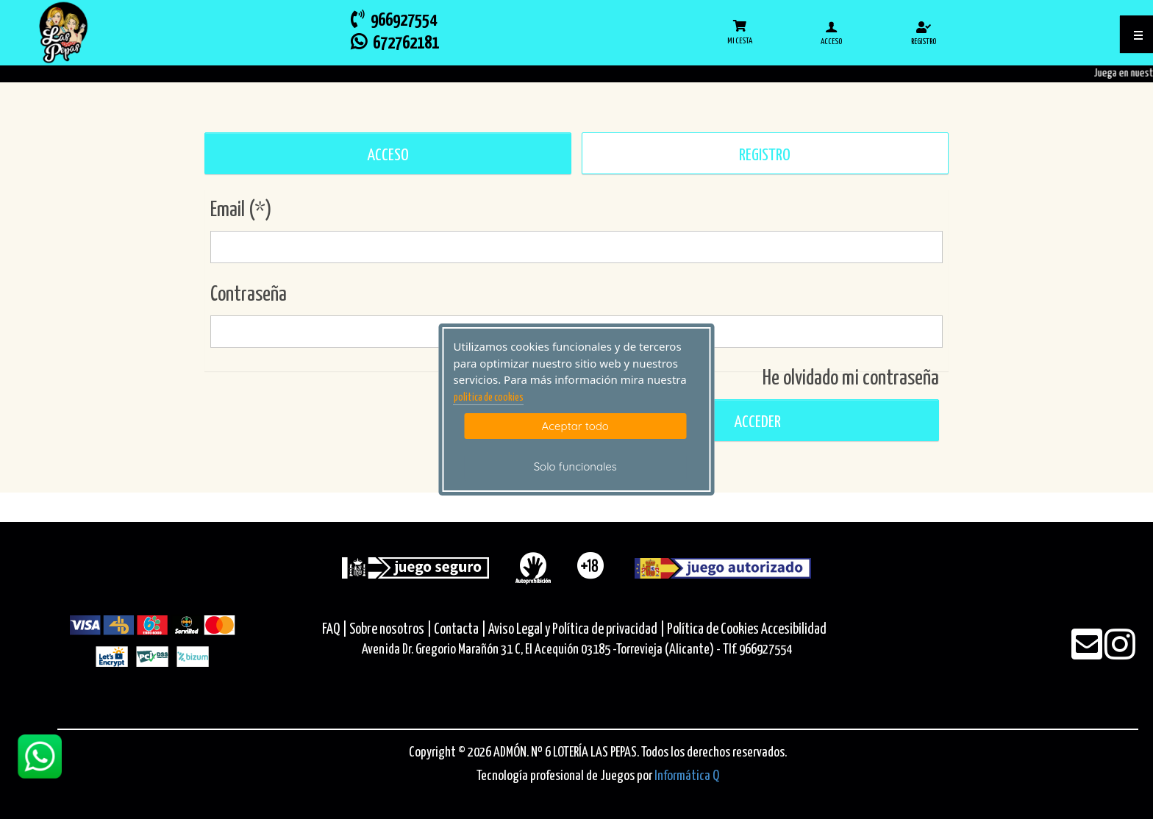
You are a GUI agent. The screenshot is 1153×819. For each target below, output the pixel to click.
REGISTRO (764, 155)
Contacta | (460, 630)
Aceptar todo (575, 426)
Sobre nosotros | (390, 630)
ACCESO (388, 155)
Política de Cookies (713, 630)
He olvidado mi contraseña (851, 378)
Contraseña (248, 295)
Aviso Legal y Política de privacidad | (577, 630)
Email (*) (241, 210)
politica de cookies (489, 398)
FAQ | (335, 630)
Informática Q (686, 776)
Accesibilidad (794, 630)
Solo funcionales (575, 466)
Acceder (756, 422)
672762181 (395, 42)
